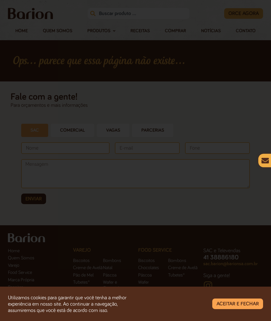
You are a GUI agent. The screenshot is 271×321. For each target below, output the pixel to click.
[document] (135, 160)
